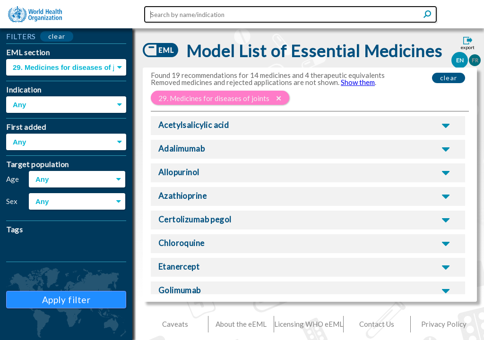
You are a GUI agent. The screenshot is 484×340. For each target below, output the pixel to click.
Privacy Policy (444, 324)
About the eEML (241, 324)
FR (475, 60)
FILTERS (21, 36)
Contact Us (376, 324)
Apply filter (66, 299)
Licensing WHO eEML (308, 324)
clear (57, 36)
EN (460, 60)
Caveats (175, 324)
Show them (358, 82)
